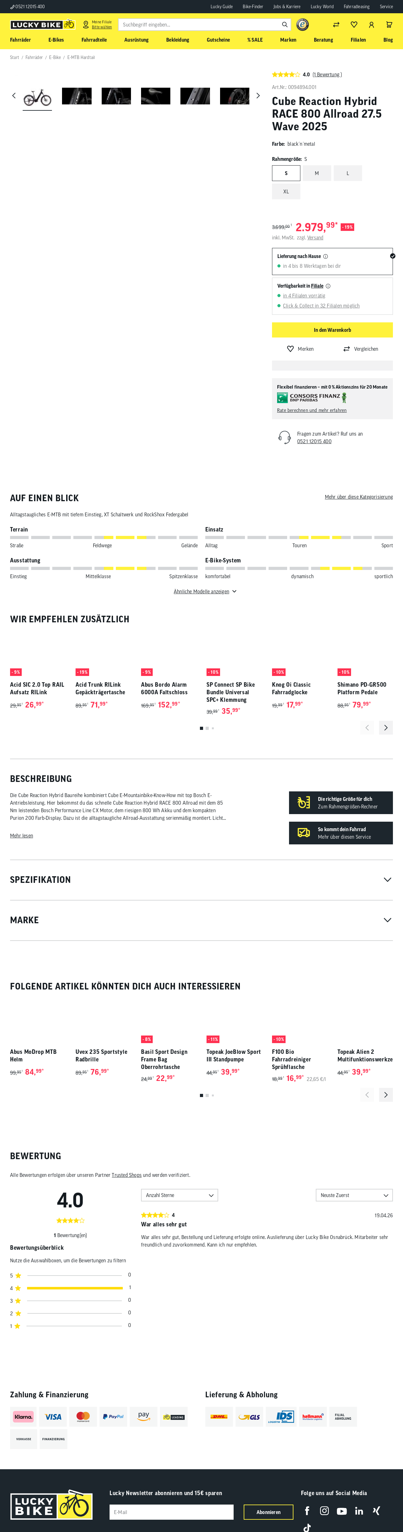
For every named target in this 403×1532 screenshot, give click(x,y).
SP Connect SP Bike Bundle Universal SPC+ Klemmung (231, 692)
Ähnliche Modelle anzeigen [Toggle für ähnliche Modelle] (201, 591)
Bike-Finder (253, 6)
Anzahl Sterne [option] (160, 1195)
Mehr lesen (21, 835)
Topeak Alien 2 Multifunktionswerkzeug (365, 1055)
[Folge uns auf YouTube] (342, 1511)
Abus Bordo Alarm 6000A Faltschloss (164, 688)
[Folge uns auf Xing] (376, 1511)
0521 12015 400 (27, 6)
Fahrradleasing (357, 6)
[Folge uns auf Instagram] (324, 1511)
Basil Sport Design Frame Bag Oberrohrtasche (164, 1059)
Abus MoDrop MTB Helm (33, 1055)
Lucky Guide (222, 6)
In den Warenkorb (332, 330)
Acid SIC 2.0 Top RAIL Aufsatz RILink (37, 688)
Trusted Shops (127, 1175)
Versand (315, 237)
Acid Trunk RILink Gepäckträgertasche (100, 688)
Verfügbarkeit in (300, 286)
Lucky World (322, 6)
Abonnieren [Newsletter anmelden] (269, 1512)
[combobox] (204, 24)
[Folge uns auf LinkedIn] (359, 1511)
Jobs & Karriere (287, 6)
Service (386, 6)
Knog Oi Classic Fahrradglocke (291, 688)
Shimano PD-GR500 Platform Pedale (362, 688)
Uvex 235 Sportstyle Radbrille (101, 1055)
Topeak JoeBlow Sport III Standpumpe (234, 1055)
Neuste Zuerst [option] (335, 1195)
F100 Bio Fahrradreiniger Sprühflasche (291, 1059)
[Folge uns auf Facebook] (307, 1511)
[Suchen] (285, 24)
